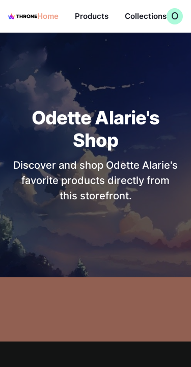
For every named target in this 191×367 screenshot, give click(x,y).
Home (48, 16)
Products (91, 16)
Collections (146, 16)
